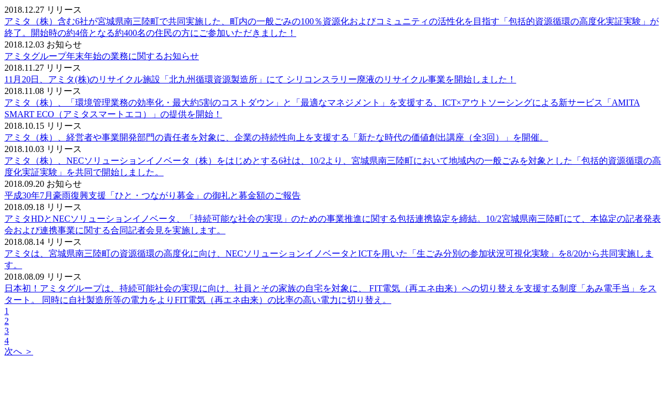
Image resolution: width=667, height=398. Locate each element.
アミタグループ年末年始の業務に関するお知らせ (101, 56)
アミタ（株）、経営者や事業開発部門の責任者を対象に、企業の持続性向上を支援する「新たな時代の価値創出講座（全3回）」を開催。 (276, 137)
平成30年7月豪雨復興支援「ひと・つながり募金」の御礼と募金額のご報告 (152, 195)
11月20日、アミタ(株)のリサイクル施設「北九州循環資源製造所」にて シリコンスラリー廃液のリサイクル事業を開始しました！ (260, 79)
